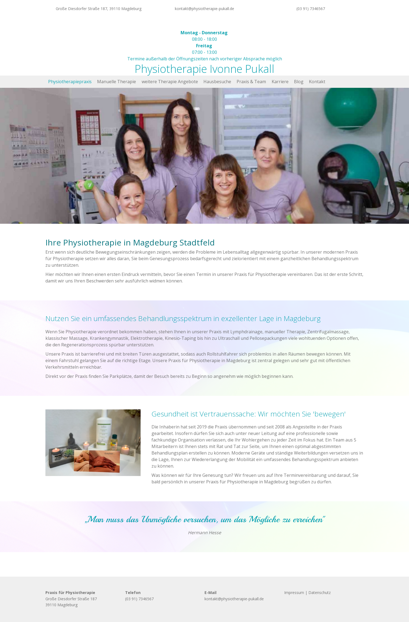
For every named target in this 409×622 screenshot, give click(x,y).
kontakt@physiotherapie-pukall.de (234, 598)
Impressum (294, 592)
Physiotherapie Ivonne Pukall (204, 68)
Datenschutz (319, 592)
